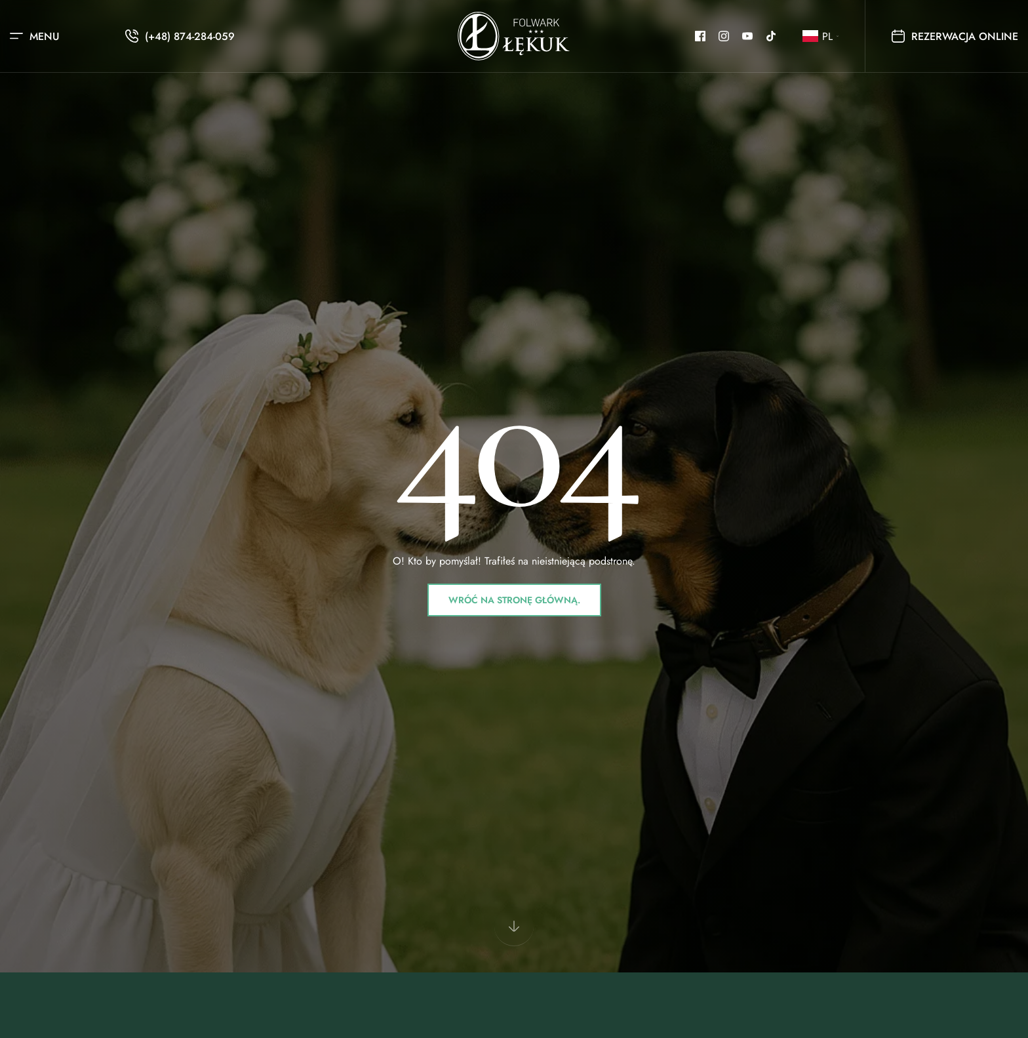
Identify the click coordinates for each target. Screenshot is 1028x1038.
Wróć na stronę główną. (514, 600)
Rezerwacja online (955, 36)
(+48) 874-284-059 (190, 36)
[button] (820, 36)
